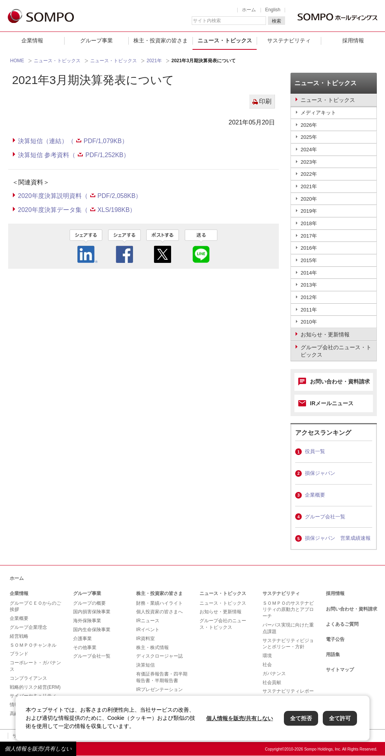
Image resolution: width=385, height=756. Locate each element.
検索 (276, 21)
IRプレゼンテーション (159, 689)
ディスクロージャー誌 (159, 656)
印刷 (265, 101)
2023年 (309, 162)
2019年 (309, 211)
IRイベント (147, 629)
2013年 (309, 285)
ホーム (249, 9)
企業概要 (315, 495)
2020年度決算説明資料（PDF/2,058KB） (80, 195)
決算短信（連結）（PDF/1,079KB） (73, 141)
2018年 (309, 223)
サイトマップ (340, 669)
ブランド (19, 653)
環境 (267, 655)
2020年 (309, 199)
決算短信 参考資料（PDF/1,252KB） (74, 155)
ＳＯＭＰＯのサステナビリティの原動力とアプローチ (288, 609)
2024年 (309, 149)
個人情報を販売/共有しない (38, 749)
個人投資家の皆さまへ (159, 611)
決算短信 (145, 665)
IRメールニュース (332, 403)
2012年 (309, 297)
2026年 (309, 125)
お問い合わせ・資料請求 (340, 381)
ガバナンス (274, 673)
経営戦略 (19, 636)
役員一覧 (315, 451)
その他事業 (84, 647)
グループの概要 (89, 603)
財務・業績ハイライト (159, 603)
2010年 (309, 322)
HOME (17, 60)
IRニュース (147, 620)
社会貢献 (271, 682)
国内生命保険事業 (91, 629)
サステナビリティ (289, 40)
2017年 (309, 236)
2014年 (309, 273)
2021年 (154, 60)
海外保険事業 (87, 620)
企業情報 (32, 40)
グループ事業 (96, 40)
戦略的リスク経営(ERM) (35, 687)
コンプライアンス (28, 678)
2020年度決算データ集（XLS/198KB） (77, 209)
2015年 (309, 260)
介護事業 (82, 638)
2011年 (309, 310)
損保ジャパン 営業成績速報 (338, 538)
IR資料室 (145, 638)
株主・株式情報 (152, 647)
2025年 (309, 137)
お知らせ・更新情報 (221, 611)
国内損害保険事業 (91, 611)
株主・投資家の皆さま (160, 40)
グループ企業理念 (28, 627)
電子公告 (335, 639)
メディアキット (318, 113)
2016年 (309, 248)
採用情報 (353, 40)
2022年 (309, 174)
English (272, 9)
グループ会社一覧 (325, 517)
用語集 (333, 654)
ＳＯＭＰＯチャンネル (33, 645)
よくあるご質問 (342, 624)
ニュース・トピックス (225, 40)
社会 (267, 664)
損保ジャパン (320, 473)
